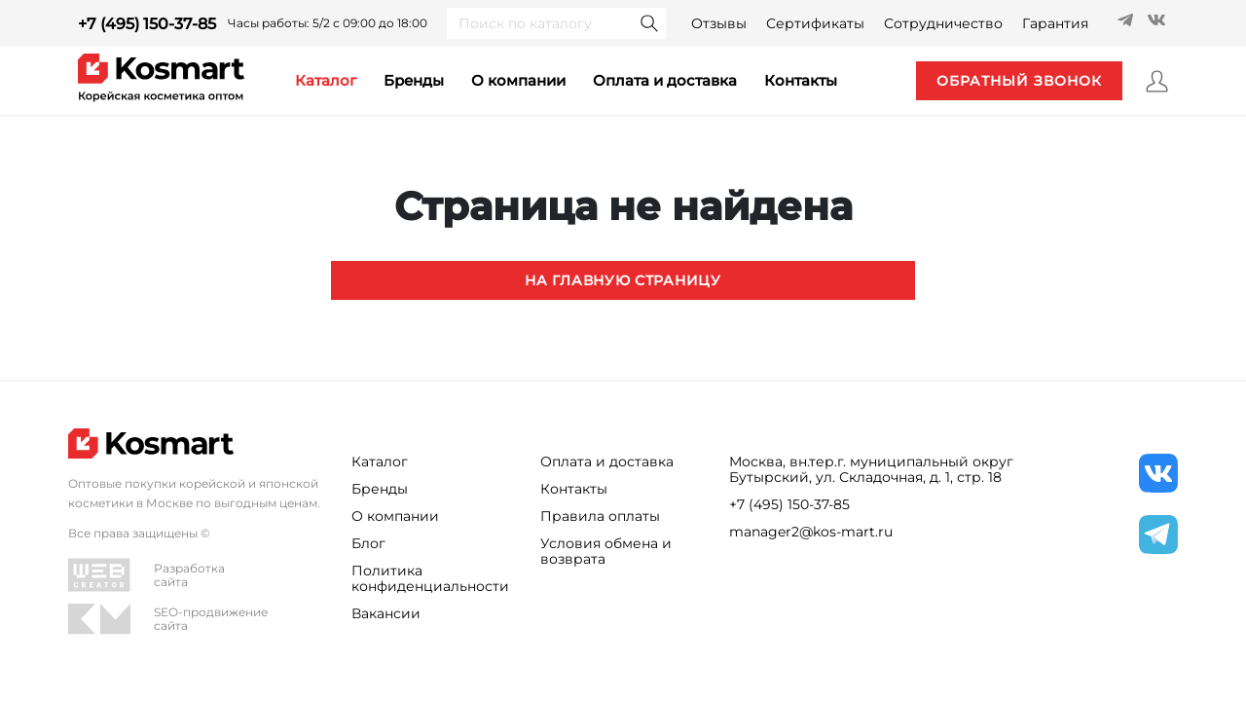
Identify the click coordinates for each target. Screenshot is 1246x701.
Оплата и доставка (665, 80)
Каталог (379, 461)
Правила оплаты (600, 516)
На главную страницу (622, 280)
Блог (368, 543)
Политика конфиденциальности (430, 578)
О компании (518, 80)
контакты (800, 80)
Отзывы (719, 23)
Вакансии (386, 613)
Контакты (573, 489)
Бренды (414, 80)
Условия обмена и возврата (606, 551)
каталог (325, 80)
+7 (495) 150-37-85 (147, 24)
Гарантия (1055, 23)
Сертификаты (815, 23)
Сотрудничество (943, 23)
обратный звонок (1019, 81)
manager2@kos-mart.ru (811, 531)
